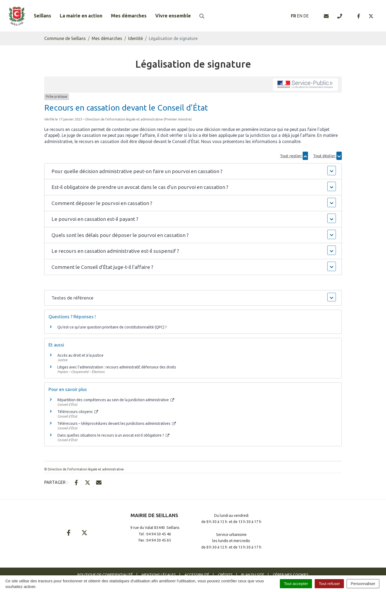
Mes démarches (129, 15)
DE (306, 15)
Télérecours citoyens (77, 412)
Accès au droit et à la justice (80, 355)
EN (299, 15)
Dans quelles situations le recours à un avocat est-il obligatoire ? (113, 435)
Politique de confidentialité (105, 575)
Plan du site (252, 575)
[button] (193, 171)
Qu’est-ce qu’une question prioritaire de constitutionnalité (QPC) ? (112, 327)
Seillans (42, 15)
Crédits (225, 575)
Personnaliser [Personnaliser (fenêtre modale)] (363, 583)
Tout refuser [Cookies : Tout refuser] (329, 583)
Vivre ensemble (173, 15)
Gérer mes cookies (291, 575)
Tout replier (294, 156)
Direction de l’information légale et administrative (86, 469)
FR (293, 15)
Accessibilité (196, 575)
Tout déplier (327, 156)
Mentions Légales (159, 575)
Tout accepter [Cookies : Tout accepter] (296, 583)
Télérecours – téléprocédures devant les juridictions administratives (116, 423)
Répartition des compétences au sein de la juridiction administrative (115, 400)
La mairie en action (81, 15)
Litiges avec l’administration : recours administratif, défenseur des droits (116, 367)
